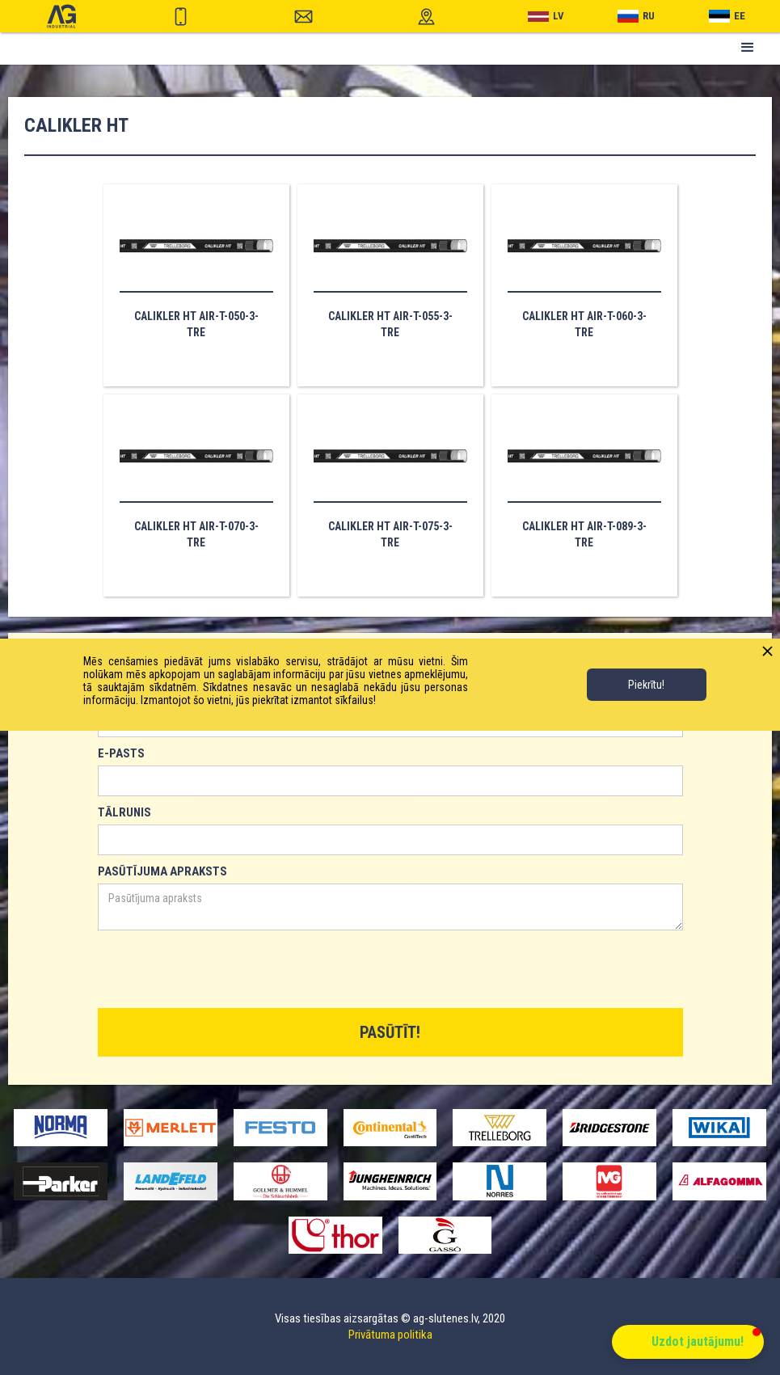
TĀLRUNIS (124, 812)
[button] (747, 47)
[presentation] (221, 970)
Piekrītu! (646, 684)
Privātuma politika (390, 1334)
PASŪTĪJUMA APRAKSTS (162, 871)
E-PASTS (121, 753)
